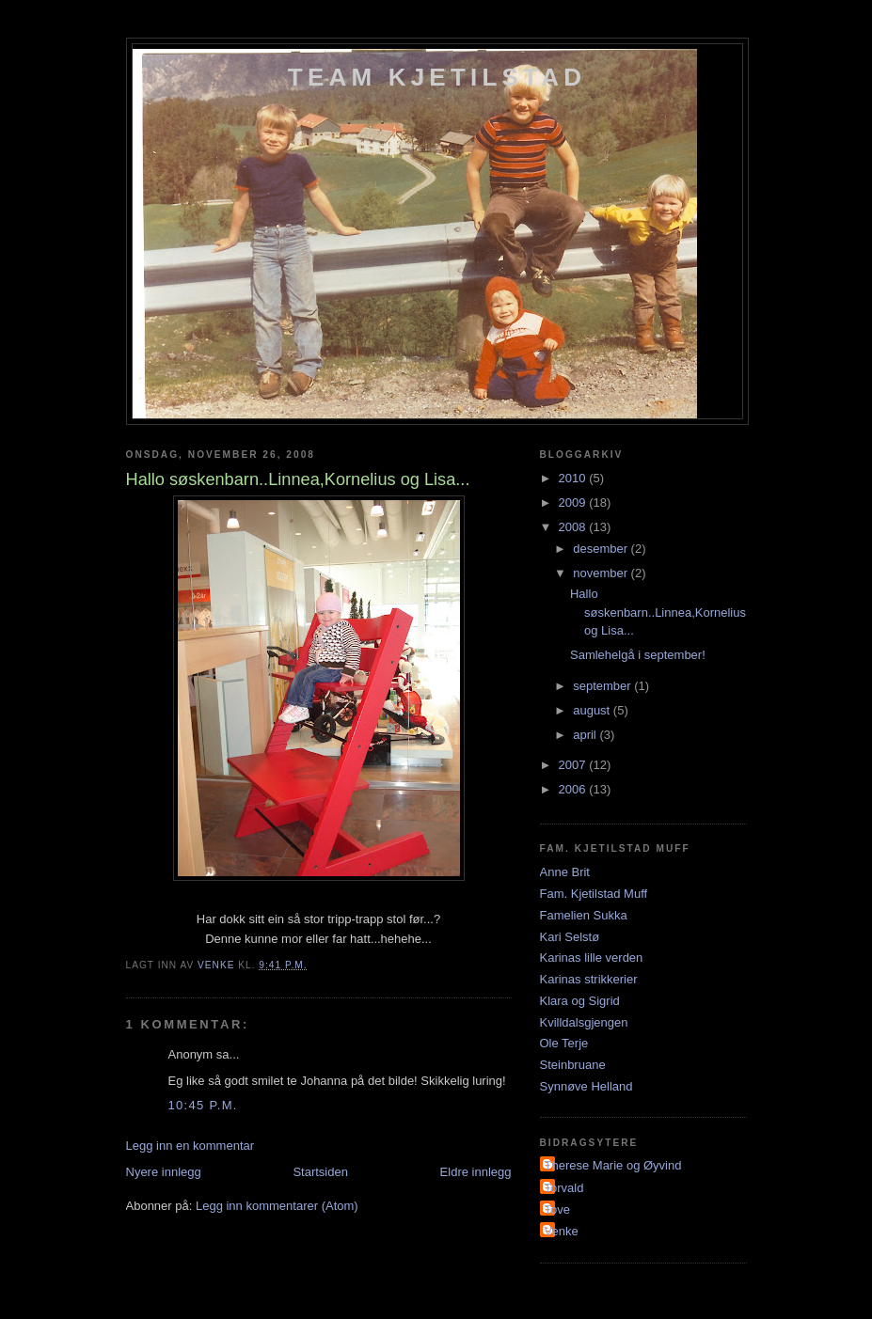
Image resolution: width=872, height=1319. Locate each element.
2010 (574, 478)
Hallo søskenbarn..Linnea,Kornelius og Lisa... (658, 612)
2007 (574, 765)
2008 (574, 527)
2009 (574, 502)
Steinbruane (573, 1065)
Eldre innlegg (476, 1172)
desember (601, 549)
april (586, 735)
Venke (562, 1231)
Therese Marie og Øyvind (613, 1165)
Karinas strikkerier (589, 979)
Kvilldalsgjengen (584, 1022)
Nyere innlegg (163, 1172)
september (603, 686)
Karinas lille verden (591, 957)
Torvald (564, 1188)
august (593, 710)
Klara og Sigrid (580, 1001)
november (601, 573)
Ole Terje (564, 1043)
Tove (557, 1209)
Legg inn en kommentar (190, 1145)
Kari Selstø (570, 937)
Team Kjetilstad (437, 77)
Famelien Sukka (583, 915)
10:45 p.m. (203, 1105)
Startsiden (320, 1172)
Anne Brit (565, 872)
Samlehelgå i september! (638, 655)
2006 (574, 789)
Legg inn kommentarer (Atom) (277, 1206)
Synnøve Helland (586, 1086)
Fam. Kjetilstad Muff (594, 894)
